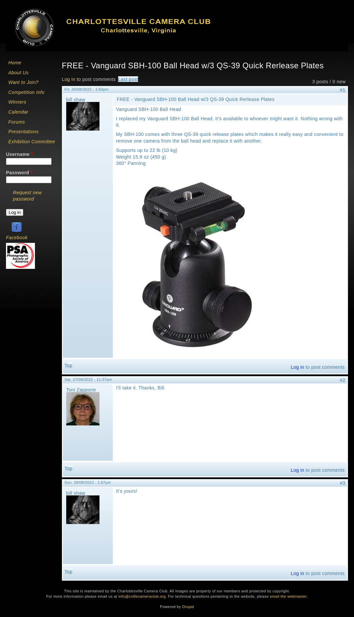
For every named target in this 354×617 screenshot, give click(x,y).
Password (19, 172)
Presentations (23, 131)
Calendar (18, 112)
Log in (69, 79)
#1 (342, 90)
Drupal (188, 607)
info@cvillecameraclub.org (142, 596)
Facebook (17, 237)
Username (19, 154)
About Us (18, 72)
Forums (16, 122)
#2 (342, 380)
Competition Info (26, 92)
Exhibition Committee (31, 141)
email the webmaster (288, 596)
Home (14, 62)
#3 (342, 483)
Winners (17, 102)
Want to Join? (23, 82)
